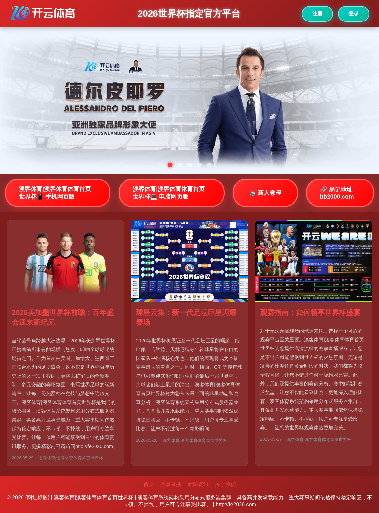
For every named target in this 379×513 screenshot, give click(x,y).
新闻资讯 (198, 484)
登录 (353, 13)
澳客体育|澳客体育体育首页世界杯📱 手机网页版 (55, 193)
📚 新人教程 (265, 193)
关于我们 (225, 484)
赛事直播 (170, 484)
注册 (317, 13)
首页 (148, 484)
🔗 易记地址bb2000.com (337, 193)
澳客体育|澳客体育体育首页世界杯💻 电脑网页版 (169, 193)
